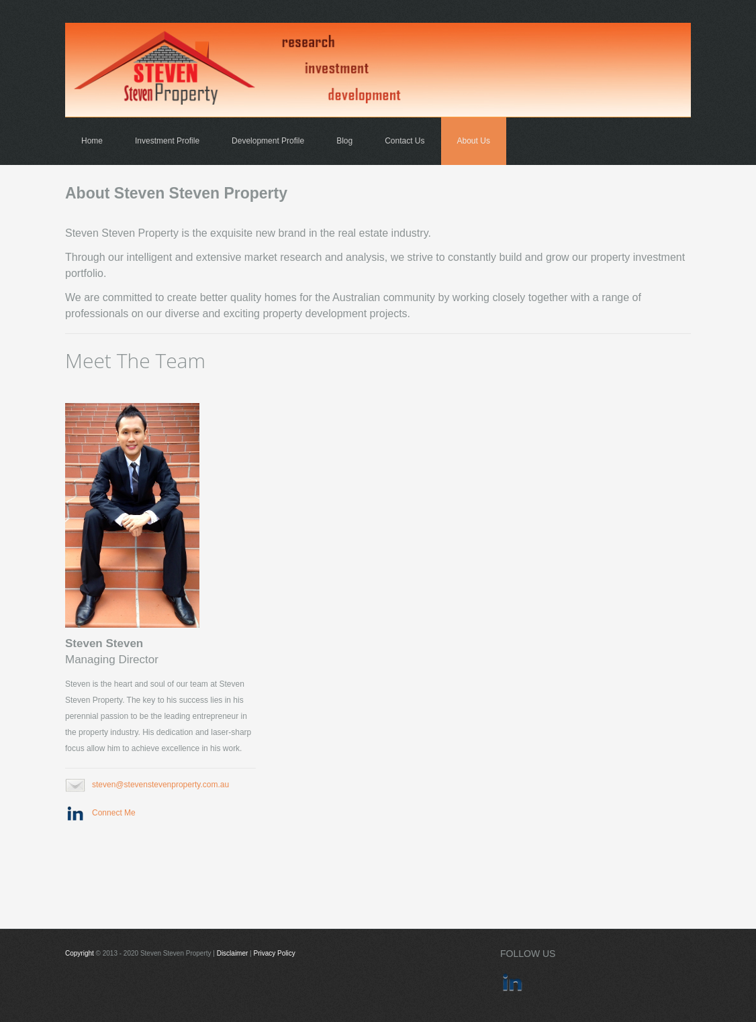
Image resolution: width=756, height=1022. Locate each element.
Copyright (79, 953)
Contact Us (404, 141)
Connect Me (114, 812)
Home (92, 141)
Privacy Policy (274, 953)
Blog (344, 141)
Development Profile (268, 141)
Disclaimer (232, 953)
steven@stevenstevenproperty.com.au (160, 784)
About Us (473, 141)
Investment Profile (167, 141)
